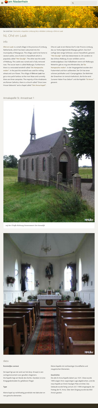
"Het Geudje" (21, 59)
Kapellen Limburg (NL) (30, 31)
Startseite (16, 31)
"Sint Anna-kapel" (39, 85)
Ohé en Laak (58, 31)
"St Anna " (90, 79)
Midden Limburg (46, 31)
